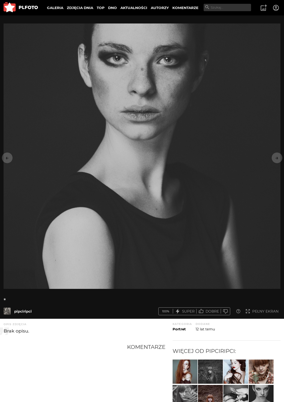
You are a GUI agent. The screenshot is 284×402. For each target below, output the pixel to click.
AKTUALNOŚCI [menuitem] (133, 7)
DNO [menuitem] (112, 7)
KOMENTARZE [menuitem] (185, 7)
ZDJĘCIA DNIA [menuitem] (80, 7)
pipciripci (23, 311)
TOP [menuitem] (101, 7)
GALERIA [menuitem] (55, 7)
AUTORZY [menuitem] (160, 7)
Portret (179, 329)
